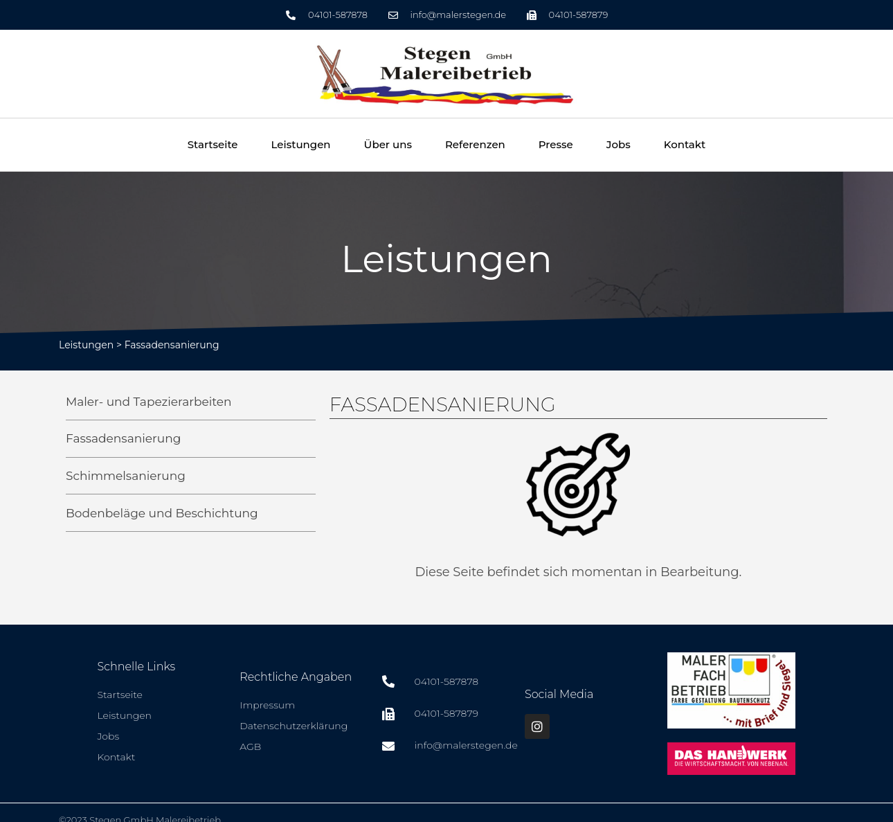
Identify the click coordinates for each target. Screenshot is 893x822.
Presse (556, 144)
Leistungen (301, 144)
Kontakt (685, 144)
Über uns (388, 144)
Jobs (618, 144)
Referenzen (475, 144)
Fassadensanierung (172, 345)
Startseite (213, 144)
